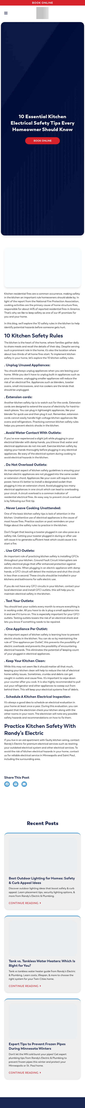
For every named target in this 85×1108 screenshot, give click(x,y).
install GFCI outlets (39, 590)
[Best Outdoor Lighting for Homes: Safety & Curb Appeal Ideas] (42, 872)
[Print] (15, 784)
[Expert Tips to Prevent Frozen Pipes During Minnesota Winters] (42, 1040)
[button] (6, 13)
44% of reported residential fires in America (54, 309)
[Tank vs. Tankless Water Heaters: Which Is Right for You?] (42, 955)
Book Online (42, 2)
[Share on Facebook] (7, 784)
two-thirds (18, 354)
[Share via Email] (24, 784)
